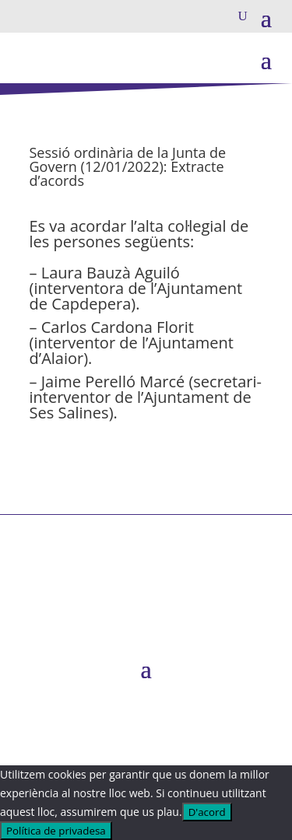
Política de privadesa (56, 831)
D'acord (207, 812)
